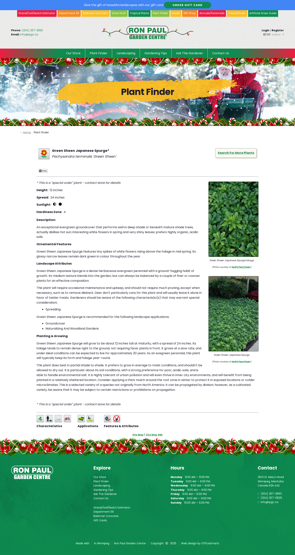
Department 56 (69, 13)
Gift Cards (100, 520)
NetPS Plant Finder (241, 267)
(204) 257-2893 (32, 30)
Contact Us (220, 53)
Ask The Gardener (189, 53)
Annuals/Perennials (211, 13)
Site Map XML (154, 434)
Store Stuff (119, 13)
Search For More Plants (236, 153)
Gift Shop (189, 13)
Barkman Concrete (106, 516)
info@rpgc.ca (29, 34)
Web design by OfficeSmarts (200, 543)
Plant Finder (160, 13)
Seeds (176, 13)
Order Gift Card (188, 5)
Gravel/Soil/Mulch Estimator (112, 507)
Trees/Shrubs (237, 13)
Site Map (138, 434)
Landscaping (126, 53)
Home (27, 132)
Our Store (73, 53)
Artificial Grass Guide (263, 13)
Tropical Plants (139, 13)
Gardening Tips (155, 53)
